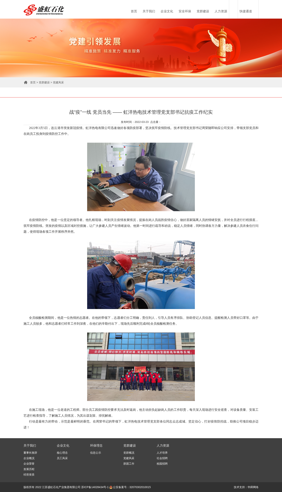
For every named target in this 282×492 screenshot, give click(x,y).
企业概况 (29, 458)
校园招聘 (162, 463)
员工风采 (62, 458)
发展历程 (29, 469)
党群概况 (128, 452)
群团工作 (128, 463)
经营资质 (29, 474)
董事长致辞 (30, 452)
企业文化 (167, 11)
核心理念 (62, 452)
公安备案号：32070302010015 (130, 487)
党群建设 (203, 11)
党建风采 (58, 82)
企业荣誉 (29, 463)
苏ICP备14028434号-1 (95, 487)
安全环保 (185, 11)
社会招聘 (162, 458)
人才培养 (162, 452)
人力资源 (221, 11)
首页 (134, 11)
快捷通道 (246, 11)
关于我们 (149, 11)
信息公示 (95, 452)
